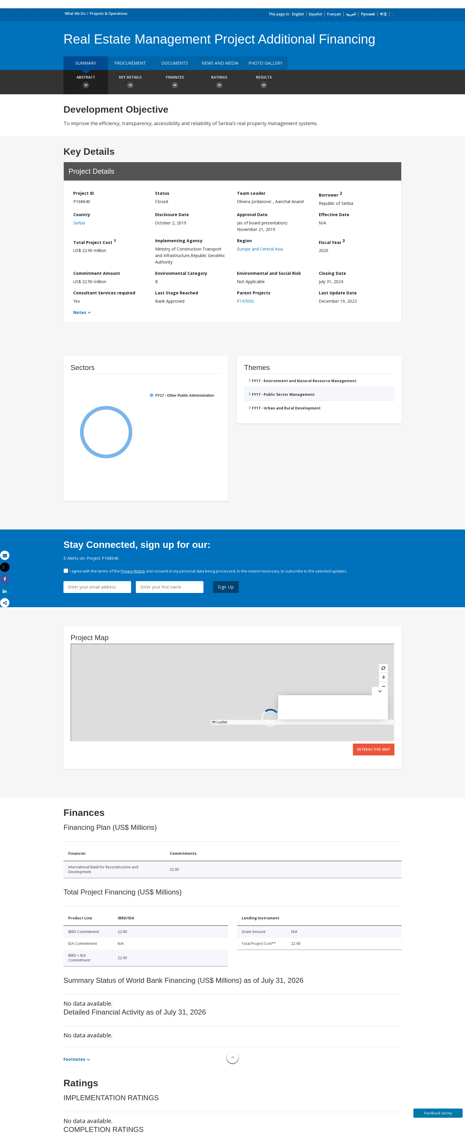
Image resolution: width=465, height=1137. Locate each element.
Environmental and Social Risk (269, 273)
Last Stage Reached (176, 293)
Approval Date (252, 214)
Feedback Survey (438, 1113)
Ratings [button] (219, 83)
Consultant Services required (104, 293)
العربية (351, 14)
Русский (368, 14)
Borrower (330, 194)
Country (81, 214)
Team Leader (251, 193)
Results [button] (263, 83)
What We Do (75, 13)
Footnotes (74, 1059)
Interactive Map (373, 749)
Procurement (130, 63)
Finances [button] (174, 83)
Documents (174, 63)
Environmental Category (181, 273)
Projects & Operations (109, 13)
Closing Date (332, 273)
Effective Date (334, 214)
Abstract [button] (85, 83)
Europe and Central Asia (260, 249)
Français (334, 14)
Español (315, 14)
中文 (383, 14)
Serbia (79, 223)
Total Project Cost (94, 241)
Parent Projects (253, 293)
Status (162, 193)
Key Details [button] (130, 83)
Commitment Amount (96, 273)
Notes (79, 312)
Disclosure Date (172, 214)
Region (244, 240)
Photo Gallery (265, 63)
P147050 (245, 301)
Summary (85, 63)
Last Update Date (338, 293)
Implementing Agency (179, 240)
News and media (220, 63)
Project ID (83, 193)
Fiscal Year (332, 241)
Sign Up (226, 587)
